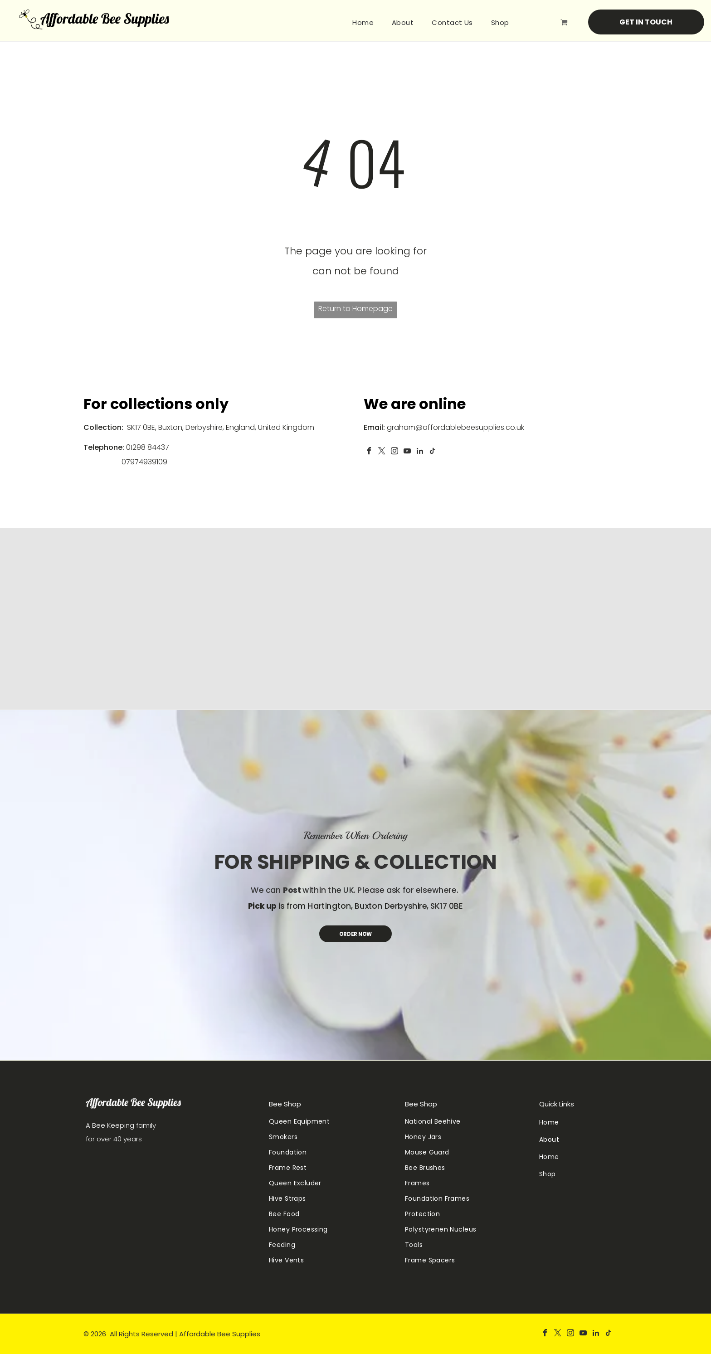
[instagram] (394, 451)
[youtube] (407, 451)
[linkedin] (419, 451)
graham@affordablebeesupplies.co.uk (455, 427)
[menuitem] (363, 22)
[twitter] (381, 451)
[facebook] (369, 451)
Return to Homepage (355, 308)
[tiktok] (432, 451)
